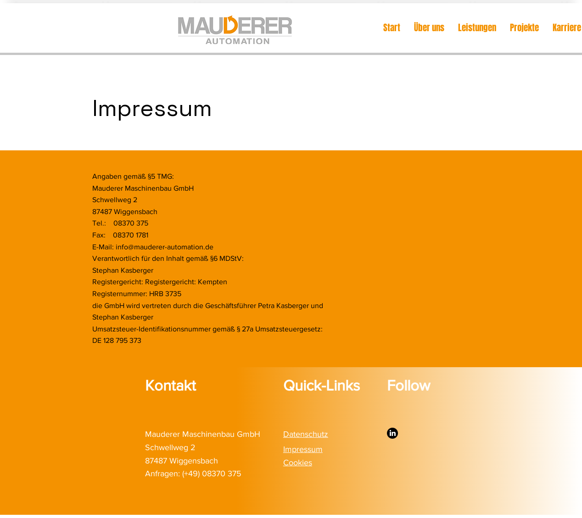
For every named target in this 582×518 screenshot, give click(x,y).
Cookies (297, 462)
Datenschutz (305, 434)
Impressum (303, 449)
